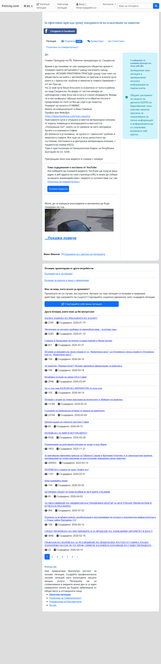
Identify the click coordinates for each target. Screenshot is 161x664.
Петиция (51, 41)
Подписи (71, 41)
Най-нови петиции (62, 6)
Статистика (116, 41)
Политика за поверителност (62, 47)
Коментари (95, 41)
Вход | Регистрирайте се (86, 6)
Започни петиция (43, 6)
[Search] (135, 6)
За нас (53, 605)
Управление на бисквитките (65, 601)
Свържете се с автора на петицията (83, 254)
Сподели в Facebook (59, 31)
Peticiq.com (10, 6)
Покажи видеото (58, 189)
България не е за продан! (59, 273)
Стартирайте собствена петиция (81, 304)
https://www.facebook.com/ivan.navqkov (67, 116)
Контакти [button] (108, 4)
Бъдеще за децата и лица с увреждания (67, 280)
